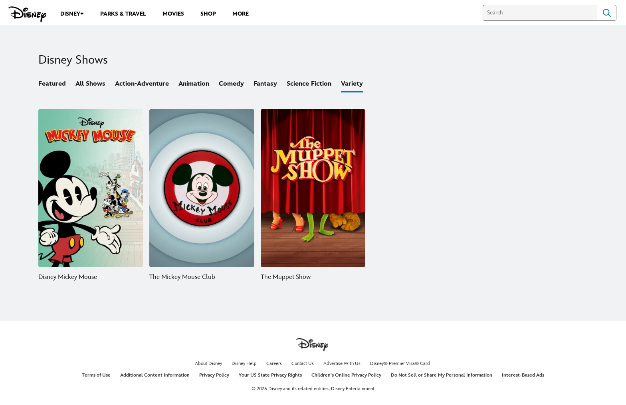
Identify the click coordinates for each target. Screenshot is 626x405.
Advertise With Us (342, 364)
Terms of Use (96, 375)
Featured (52, 84)
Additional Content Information (155, 375)
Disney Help (244, 364)
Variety (352, 84)
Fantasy (265, 84)
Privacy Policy (214, 375)
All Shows (90, 84)
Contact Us (302, 364)
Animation (193, 84)
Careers (274, 364)
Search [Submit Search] (607, 13)
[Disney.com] (27, 14)
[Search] (540, 13)
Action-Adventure (142, 84)
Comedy (231, 84)
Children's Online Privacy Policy (346, 375)
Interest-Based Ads (523, 375)
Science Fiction (309, 84)
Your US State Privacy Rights (270, 375)
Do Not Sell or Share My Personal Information (441, 375)
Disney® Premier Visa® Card (400, 364)
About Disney (208, 364)
